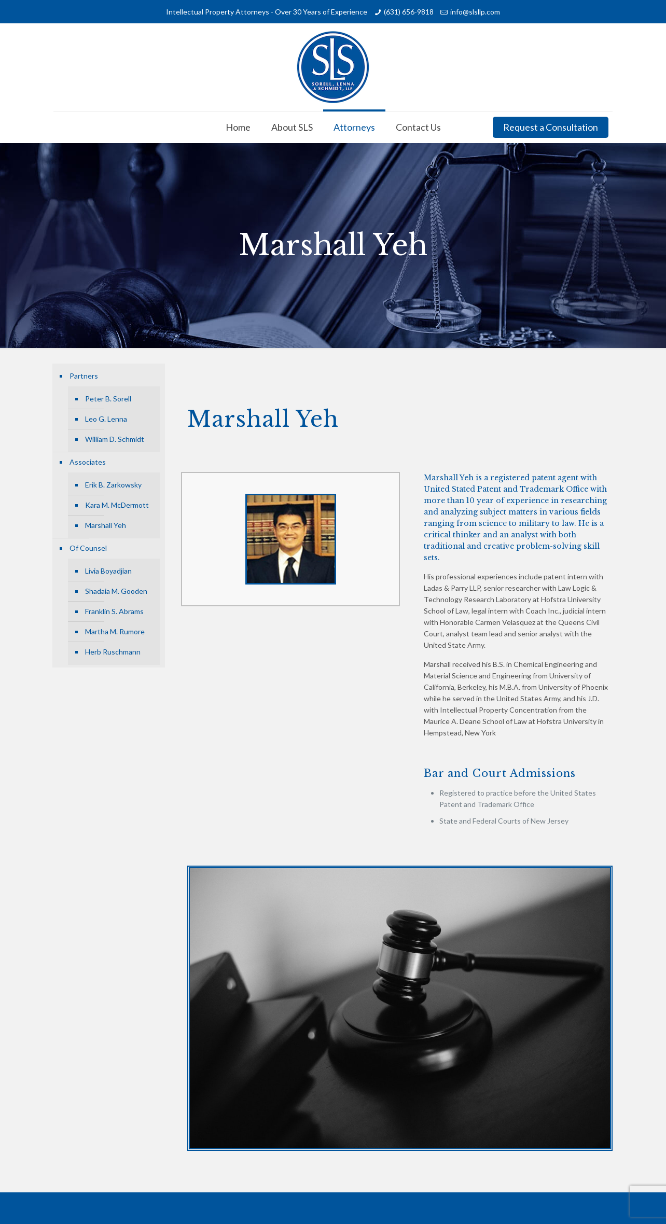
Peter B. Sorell (108, 398)
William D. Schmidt (114, 439)
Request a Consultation (550, 127)
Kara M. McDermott (117, 504)
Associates (88, 461)
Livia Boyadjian (108, 570)
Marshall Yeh (105, 525)
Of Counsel (88, 548)
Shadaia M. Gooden (116, 591)
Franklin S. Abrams (114, 611)
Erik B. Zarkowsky (113, 484)
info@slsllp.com (475, 11)
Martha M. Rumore (115, 631)
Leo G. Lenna (106, 418)
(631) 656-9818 (409, 11)
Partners (84, 375)
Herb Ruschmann (113, 651)
